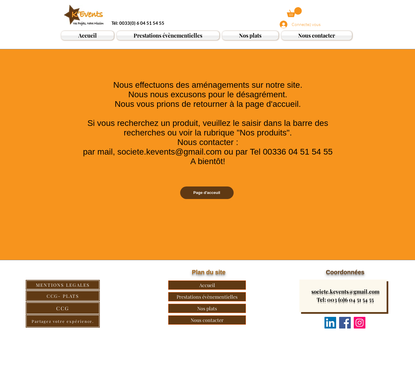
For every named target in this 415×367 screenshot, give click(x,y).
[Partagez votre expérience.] (62, 321)
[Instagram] (359, 323)
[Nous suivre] (330, 323)
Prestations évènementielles (207, 297)
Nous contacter (207, 320)
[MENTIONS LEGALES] (62, 285)
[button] (294, 12)
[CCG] (62, 308)
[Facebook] (345, 323)
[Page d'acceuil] (207, 192)
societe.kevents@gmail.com (345, 291)
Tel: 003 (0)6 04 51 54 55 (345, 299)
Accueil (207, 285)
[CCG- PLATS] (62, 296)
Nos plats (207, 308)
